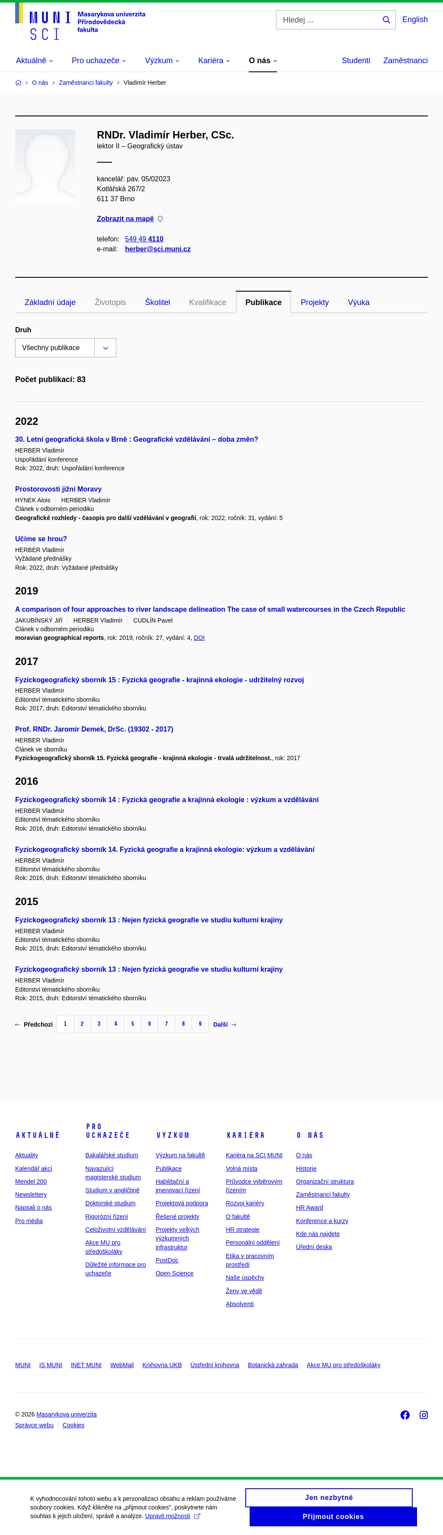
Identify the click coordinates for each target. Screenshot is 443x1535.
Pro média (29, 1220)
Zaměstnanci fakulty (323, 1194)
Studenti (356, 60)
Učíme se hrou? (41, 539)
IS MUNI (50, 1365)
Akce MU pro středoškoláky (343, 1365)
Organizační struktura (325, 1181)
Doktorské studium (110, 1203)
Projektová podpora (182, 1203)
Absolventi (240, 1304)
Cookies (74, 1425)
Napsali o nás (33, 1207)
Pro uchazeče (107, 1131)
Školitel (157, 302)
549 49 (144, 239)
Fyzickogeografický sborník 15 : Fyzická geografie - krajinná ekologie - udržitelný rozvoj (159, 680)
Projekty (315, 302)
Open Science (175, 1273)
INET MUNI (86, 1365)
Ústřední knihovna (214, 1365)
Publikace (263, 302)
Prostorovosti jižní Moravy (58, 489)
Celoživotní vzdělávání (115, 1229)
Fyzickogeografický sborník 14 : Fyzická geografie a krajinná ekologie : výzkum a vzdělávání (167, 799)
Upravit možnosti (172, 1520)
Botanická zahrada (273, 1365)
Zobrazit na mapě (130, 219)
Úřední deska (314, 1246)
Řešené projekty (177, 1216)
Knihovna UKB (162, 1365)
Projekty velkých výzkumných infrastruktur (177, 1238)
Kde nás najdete (318, 1233)
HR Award (309, 1207)
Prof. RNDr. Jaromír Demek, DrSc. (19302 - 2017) (94, 729)
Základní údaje (50, 302)
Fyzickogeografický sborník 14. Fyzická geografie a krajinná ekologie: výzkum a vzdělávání (165, 849)
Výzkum (172, 1135)
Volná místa (241, 1168)
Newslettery (31, 1194)
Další (224, 1024)
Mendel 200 (31, 1181)
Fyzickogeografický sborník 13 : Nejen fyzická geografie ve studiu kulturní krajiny (149, 920)
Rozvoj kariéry (245, 1203)
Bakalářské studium (111, 1155)
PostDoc (167, 1260)
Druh (23, 330)
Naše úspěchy (245, 1277)
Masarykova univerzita (66, 1414)
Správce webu (34, 1425)
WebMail (122, 1365)
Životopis (110, 302)
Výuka (358, 302)
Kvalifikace (207, 302)
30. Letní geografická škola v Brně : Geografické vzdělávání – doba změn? (136, 439)
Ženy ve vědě (244, 1291)
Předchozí (34, 1024)
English (415, 19)
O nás (310, 1135)
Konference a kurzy (322, 1220)
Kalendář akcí (33, 1168)
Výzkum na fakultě (180, 1155)
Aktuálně (37, 1135)
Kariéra (245, 1135)
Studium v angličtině (112, 1190)
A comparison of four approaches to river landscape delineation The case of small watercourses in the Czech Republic (210, 609)
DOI (199, 637)
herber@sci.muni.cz (158, 249)
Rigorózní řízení (106, 1216)
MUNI (23, 1365)
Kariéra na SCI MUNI (254, 1155)
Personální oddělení (253, 1242)
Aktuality (26, 1155)
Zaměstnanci (405, 60)
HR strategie (243, 1229)
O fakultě (238, 1216)
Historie (306, 1168)
